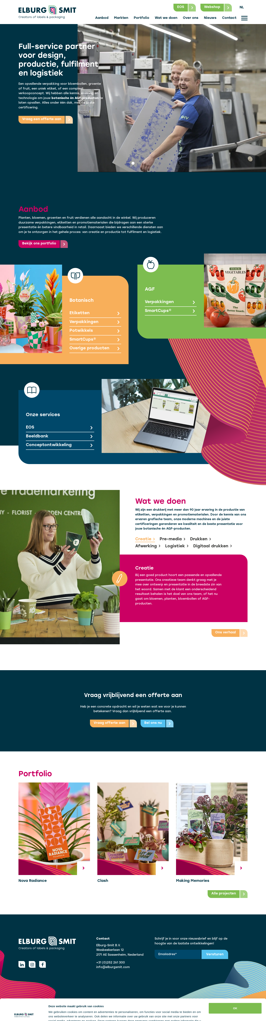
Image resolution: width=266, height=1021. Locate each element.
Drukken (200, 539)
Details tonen (57, 1013)
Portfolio (141, 18)
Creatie (145, 539)
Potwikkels (95, 331)
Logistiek (177, 546)
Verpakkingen (95, 322)
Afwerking (148, 546)
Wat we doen (166, 18)
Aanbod (101, 18)
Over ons (190, 18)
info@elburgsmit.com (113, 967)
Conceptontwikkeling (60, 445)
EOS (60, 428)
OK (235, 986)
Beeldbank (60, 437)
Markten (121, 18)
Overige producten (95, 349)
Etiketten (95, 313)
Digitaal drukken (212, 546)
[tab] (133, 163)
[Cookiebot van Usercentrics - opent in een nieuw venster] (24, 1014)
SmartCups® (95, 340)
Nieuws (210, 18)
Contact (229, 18)
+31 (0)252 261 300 (110, 962)
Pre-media (172, 539)
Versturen (215, 954)
